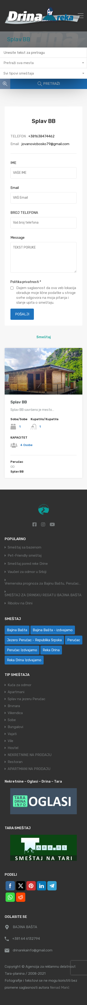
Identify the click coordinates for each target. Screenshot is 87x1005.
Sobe (12, 720)
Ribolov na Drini (20, 603)
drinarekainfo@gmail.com (32, 950)
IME (13, 163)
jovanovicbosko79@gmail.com (45, 144)
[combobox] (43, 63)
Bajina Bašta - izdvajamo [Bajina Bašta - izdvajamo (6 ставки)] (53, 630)
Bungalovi (15, 727)
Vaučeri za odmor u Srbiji (27, 572)
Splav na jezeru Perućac (26, 699)
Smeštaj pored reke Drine (28, 564)
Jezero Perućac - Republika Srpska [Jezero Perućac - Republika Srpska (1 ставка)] (34, 640)
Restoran (15, 762)
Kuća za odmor (19, 685)
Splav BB (18, 402)
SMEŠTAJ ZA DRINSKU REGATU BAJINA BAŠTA (43, 595)
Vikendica (15, 713)
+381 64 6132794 (26, 939)
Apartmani (16, 692)
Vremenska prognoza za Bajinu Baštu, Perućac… (43, 583)
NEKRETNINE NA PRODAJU (30, 755)
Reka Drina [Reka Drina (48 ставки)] (51, 650)
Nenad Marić (59, 987)
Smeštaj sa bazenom (24, 547)
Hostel (13, 748)
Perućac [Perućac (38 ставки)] (73, 640)
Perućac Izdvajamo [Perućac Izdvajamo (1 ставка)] (22, 650)
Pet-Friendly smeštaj (25, 555)
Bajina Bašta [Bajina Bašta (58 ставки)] (17, 630)
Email (14, 188)
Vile (10, 741)
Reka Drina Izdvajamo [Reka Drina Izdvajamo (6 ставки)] (24, 660)
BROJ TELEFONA (24, 213)
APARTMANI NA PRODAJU (29, 769)
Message (17, 237)
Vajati (12, 734)
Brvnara (14, 706)
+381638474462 (41, 136)
